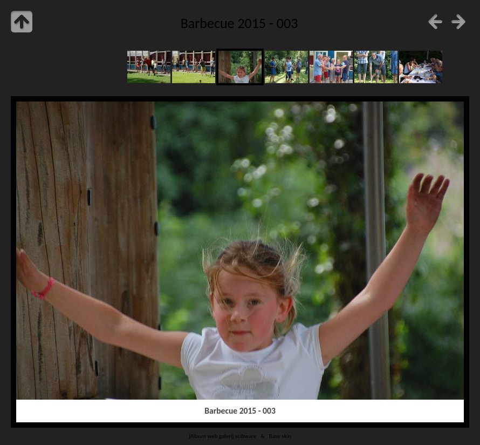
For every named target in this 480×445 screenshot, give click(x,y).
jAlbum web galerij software (222, 436)
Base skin (280, 436)
